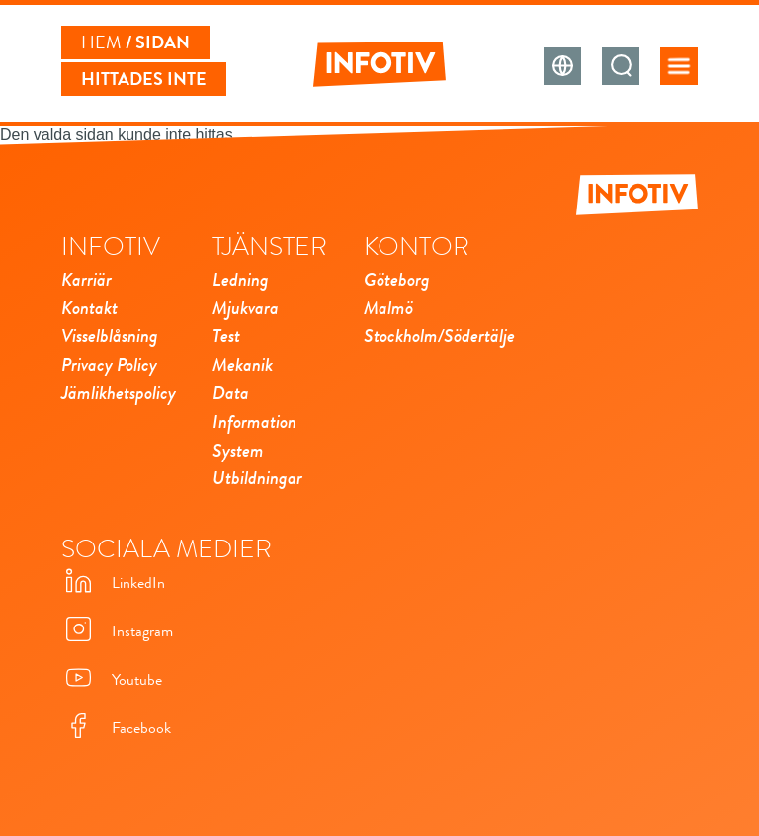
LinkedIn (113, 582)
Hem (101, 42)
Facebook (116, 727)
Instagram (117, 631)
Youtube (111, 679)
